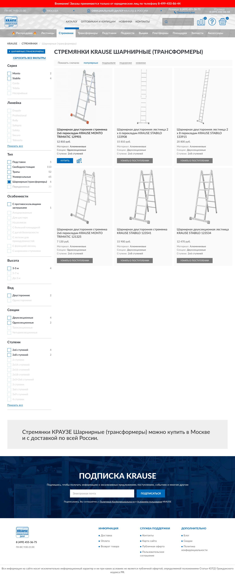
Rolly (15, 120)
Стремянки (66, 33)
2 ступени (18, 360)
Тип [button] (10, 154)
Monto (16, 73)
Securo (16, 135)
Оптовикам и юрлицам (98, 21)
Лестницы (47, 33)
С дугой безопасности (25, 232)
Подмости (127, 33)
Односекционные (23, 322)
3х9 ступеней (20, 394)
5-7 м (15, 273)
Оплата (105, 541)
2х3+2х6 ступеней (23, 379)
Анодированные (22, 213)
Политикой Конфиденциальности (117, 502)
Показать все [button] (15, 146)
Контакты (142, 21)
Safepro (16, 125)
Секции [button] (13, 310)
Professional (19, 115)
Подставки (109, 33)
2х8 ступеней (20, 355)
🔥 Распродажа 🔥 (24, 33)
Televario (17, 140)
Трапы (16, 172)
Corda (15, 83)
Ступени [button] (14, 342)
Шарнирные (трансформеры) (29, 182)
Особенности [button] (17, 196)
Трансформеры (88, 33)
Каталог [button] (72, 21)
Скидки (188, 541)
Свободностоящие (23, 167)
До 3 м (16, 278)
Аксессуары (215, 33)
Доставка (106, 535)
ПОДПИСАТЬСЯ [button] (151, 493)
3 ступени (18, 384)
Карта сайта (149, 541)
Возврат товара (110, 546)
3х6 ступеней (20, 389)
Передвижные (20, 187)
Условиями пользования (149, 502)
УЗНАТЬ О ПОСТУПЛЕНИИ (135, 161)
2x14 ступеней (21, 365)
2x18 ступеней (21, 374)
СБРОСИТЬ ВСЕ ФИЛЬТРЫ (29, 58)
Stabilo (16, 78)
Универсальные (21, 177)
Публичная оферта (153, 546)
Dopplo (16, 110)
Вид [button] (10, 288)
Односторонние (22, 300)
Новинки (125, 21)
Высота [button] (13, 260)
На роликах (19, 222)
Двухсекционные (22, 318)
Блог (186, 535)
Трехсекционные (22, 327)
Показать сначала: (68, 63)
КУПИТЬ (65, 161)
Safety (16, 130)
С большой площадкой (26, 227)
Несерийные (19, 93)
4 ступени (18, 399)
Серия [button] (12, 66)
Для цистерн (20, 217)
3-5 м (15, 268)
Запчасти (197, 33)
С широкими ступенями (26, 251)
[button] (184, 12)
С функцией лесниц (24, 246)
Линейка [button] (14, 103)
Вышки (143, 33)
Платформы (160, 33)
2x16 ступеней (21, 370)
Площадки (180, 33)
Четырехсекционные (24, 332)
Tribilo (16, 88)
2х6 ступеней (20, 350)
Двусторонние (21, 295)
